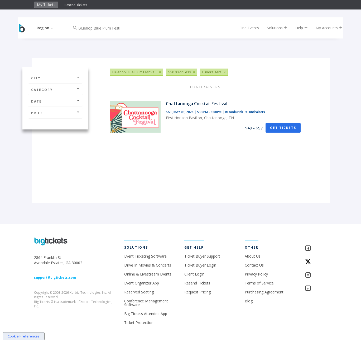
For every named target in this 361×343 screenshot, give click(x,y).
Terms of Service (259, 283)
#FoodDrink (234, 112)
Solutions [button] (272, 27)
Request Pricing (197, 291)
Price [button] (55, 113)
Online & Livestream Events (147, 274)
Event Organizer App (141, 283)
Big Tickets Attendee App (145, 313)
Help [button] (297, 27)
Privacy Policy (256, 274)
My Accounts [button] (324, 27)
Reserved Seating (139, 291)
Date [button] (55, 101)
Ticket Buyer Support (202, 256)
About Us (253, 256)
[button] (49, 27)
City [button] (55, 78)
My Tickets (46, 4)
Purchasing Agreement (264, 291)
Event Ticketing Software (145, 256)
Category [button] (55, 90)
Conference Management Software (146, 302)
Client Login (194, 274)
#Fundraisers (255, 112)
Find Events (244, 27)
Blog (249, 300)
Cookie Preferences (24, 336)
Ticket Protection (138, 322)
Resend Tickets (76, 5)
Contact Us (254, 265)
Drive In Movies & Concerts (147, 265)
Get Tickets (283, 127)
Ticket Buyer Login (200, 265)
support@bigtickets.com (55, 277)
